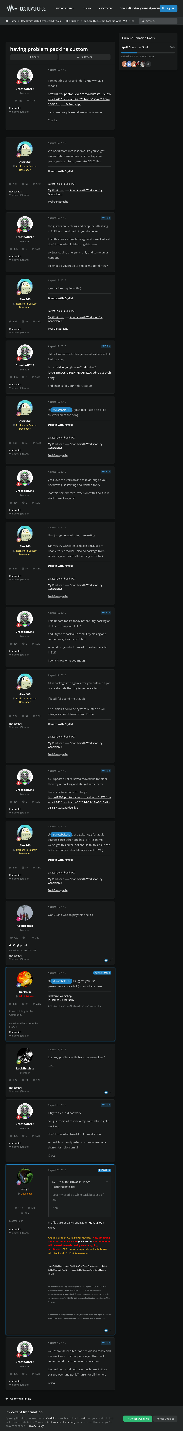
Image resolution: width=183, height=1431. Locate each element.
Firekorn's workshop (60, 996)
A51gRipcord (20, 945)
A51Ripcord (25, 926)
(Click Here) (85, 1241)
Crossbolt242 (25, 89)
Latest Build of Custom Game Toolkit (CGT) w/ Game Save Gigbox (73, 1266)
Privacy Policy (36, 1425)
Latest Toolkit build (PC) (61, 183)
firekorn (25, 992)
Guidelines (52, 1418)
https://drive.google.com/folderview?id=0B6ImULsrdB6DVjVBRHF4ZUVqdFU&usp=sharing (79, 372)
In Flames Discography (61, 999)
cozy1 (25, 1189)
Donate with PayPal (60, 171)
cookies (83, 1418)
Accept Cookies (137, 1418)
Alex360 (25, 162)
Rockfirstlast (25, 1068)
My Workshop (56, 190)
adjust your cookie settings (60, 1422)
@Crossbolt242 (61, 410)
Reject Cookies (165, 1418)
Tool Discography (58, 201)
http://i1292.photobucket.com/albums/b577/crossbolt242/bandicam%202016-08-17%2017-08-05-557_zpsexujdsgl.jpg (79, 802)
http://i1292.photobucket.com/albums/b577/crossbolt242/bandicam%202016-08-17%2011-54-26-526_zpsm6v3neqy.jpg (79, 99)
